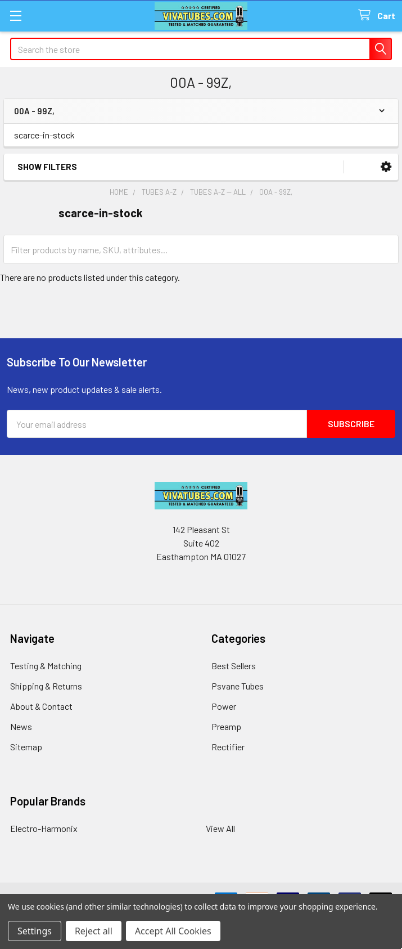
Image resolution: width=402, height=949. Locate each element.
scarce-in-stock (44, 134)
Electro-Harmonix (44, 828)
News (21, 726)
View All (220, 828)
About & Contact (41, 706)
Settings (34, 931)
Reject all (93, 931)
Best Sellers (233, 665)
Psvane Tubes (237, 686)
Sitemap (26, 746)
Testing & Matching (46, 665)
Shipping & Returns (46, 686)
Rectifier (228, 746)
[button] (386, 167)
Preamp (226, 726)
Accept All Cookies (173, 931)
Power (223, 706)
